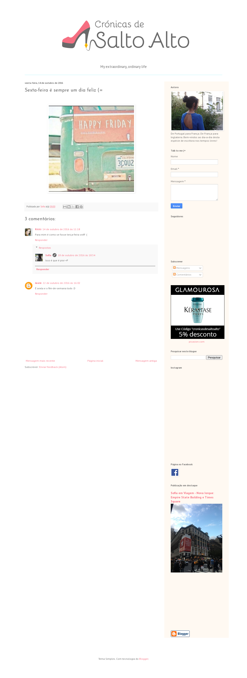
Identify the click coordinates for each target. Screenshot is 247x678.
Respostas (45, 247)
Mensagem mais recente (40, 360)
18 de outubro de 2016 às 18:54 (76, 255)
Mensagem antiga (146, 360)
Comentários (182, 274)
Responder (41, 240)
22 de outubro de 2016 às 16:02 (61, 283)
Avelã (38, 283)
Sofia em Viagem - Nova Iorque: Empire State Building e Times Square (192, 497)
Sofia (48, 255)
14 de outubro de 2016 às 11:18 (61, 229)
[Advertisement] (192, 601)
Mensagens (181, 267)
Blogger (143, 658)
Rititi (38, 229)
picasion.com (196, 341)
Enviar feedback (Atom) (52, 367)
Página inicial (95, 360)
